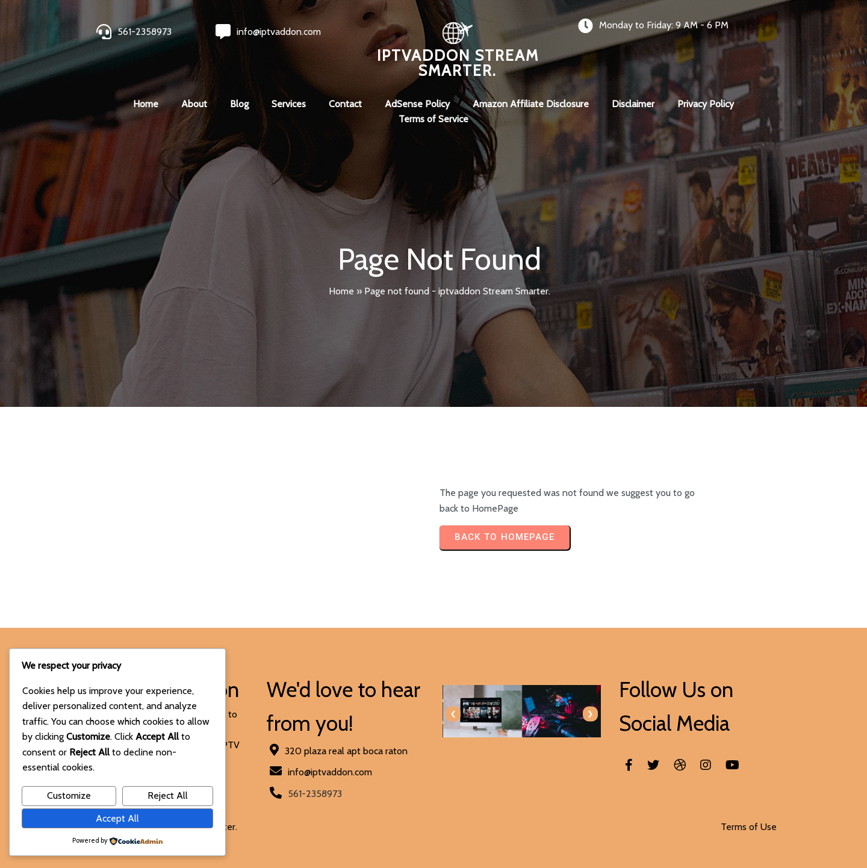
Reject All (168, 795)
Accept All (117, 818)
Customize (69, 795)
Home (341, 291)
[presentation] (453, 714)
